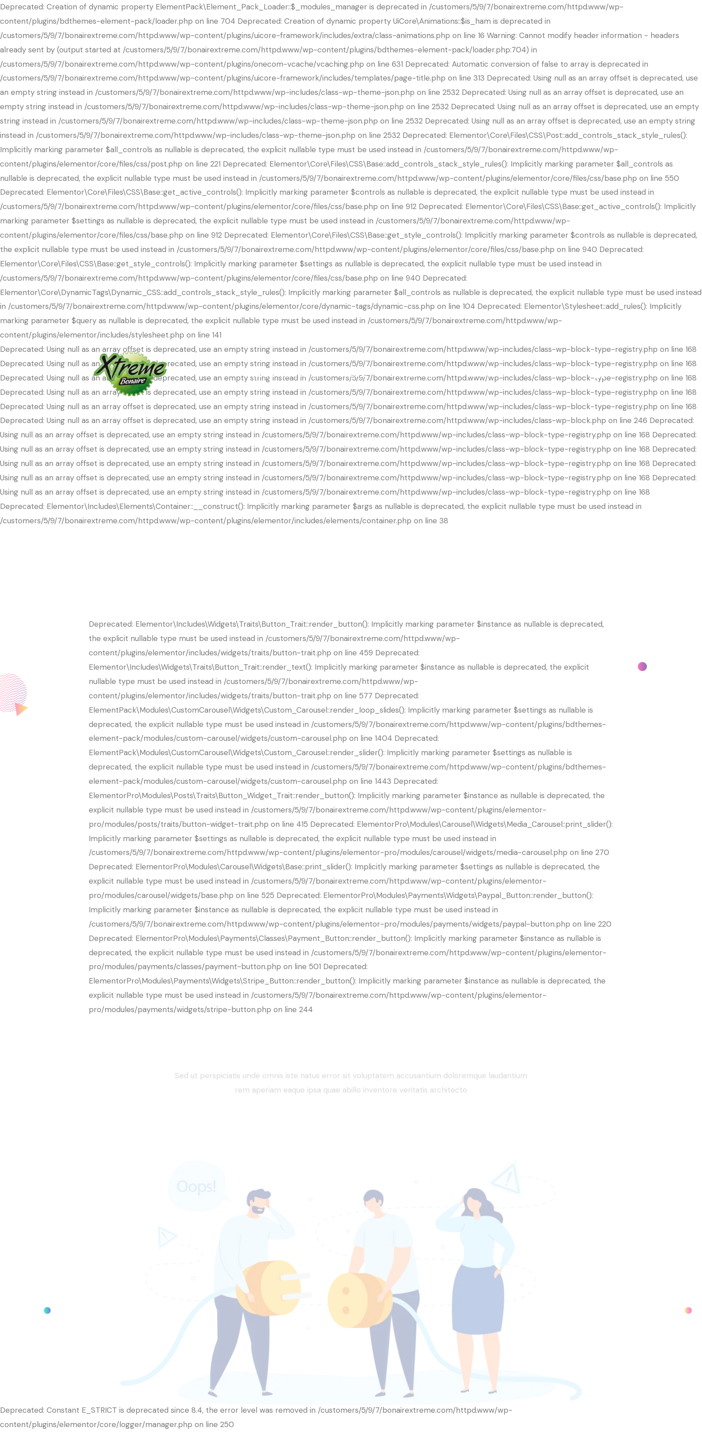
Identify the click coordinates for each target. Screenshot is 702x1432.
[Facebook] (599, 373)
